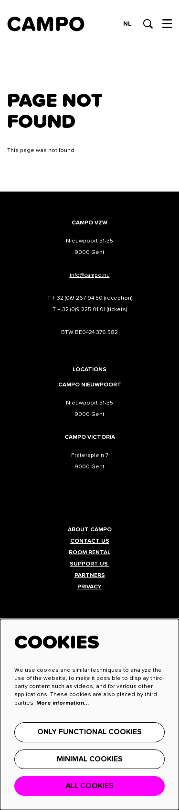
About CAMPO (90, 530)
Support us (89, 564)
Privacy (89, 587)
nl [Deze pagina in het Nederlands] (127, 23)
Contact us (89, 541)
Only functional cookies (89, 732)
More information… (62, 703)
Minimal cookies (90, 759)
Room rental (89, 553)
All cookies (89, 786)
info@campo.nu (90, 275)
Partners (89, 575)
